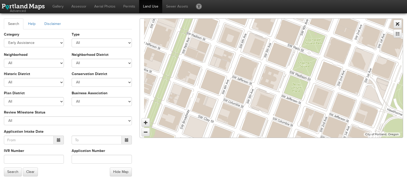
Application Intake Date (24, 131)
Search (12, 172)
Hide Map (120, 172)
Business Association (89, 93)
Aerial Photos (105, 6)
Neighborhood (16, 54)
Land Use (150, 6)
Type (76, 34)
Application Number (88, 151)
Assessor (78, 6)
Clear (30, 172)
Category (11, 34)
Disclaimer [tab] (52, 24)
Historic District (17, 74)
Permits (129, 6)
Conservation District (89, 74)
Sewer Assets (177, 6)
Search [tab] (13, 24)
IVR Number (14, 151)
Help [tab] (32, 24)
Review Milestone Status (24, 112)
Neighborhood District (90, 54)
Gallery (58, 6)
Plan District (14, 93)
